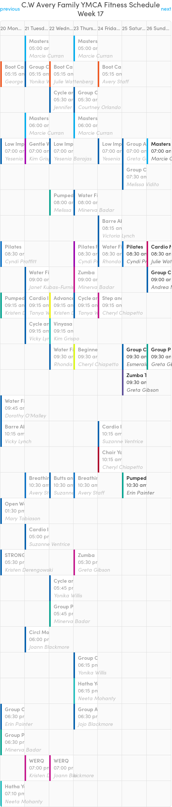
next (166, 8)
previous (10, 8)
